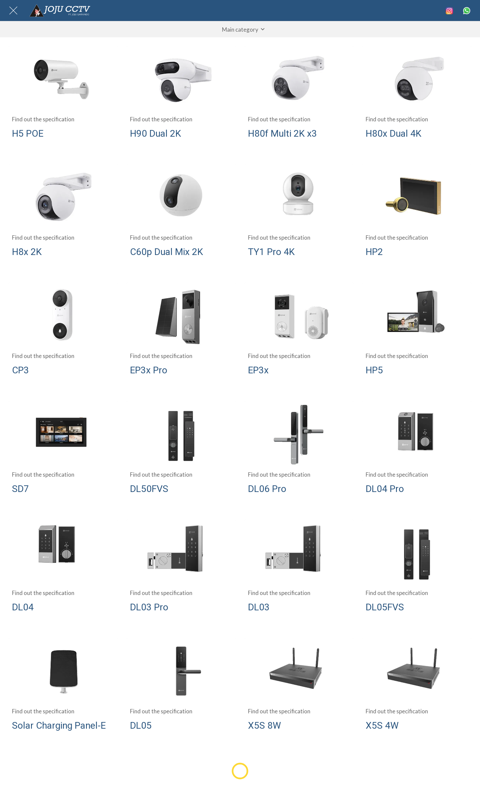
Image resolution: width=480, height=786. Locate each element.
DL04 (23, 607)
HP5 (374, 370)
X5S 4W (382, 725)
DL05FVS (385, 607)
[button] (240, 29)
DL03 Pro (149, 607)
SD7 (20, 488)
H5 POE (27, 133)
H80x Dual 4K (393, 133)
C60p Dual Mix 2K (166, 251)
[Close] (13, 11)
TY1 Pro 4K (271, 251)
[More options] (467, 11)
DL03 (259, 607)
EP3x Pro (148, 370)
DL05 (141, 725)
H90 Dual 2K (155, 133)
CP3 (20, 370)
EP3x (258, 370)
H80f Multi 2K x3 (282, 133)
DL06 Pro (267, 488)
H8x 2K (27, 251)
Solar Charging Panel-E (59, 725)
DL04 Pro (385, 488)
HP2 (374, 251)
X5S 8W (264, 725)
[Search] (449, 11)
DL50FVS (149, 488)
